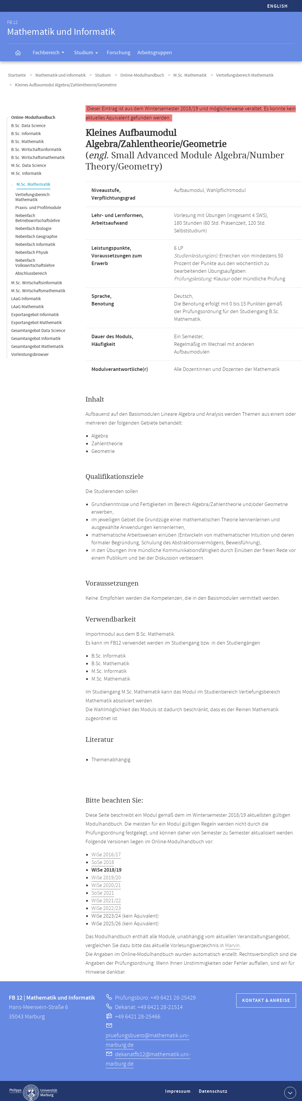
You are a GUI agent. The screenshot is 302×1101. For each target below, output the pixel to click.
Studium (88, 53)
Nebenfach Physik (31, 249)
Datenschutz (214, 1090)
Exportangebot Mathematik (36, 319)
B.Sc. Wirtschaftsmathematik (38, 154)
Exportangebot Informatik (35, 311)
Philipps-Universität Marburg (33, 1089)
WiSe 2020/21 (106, 881)
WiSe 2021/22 (106, 897)
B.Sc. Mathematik (27, 138)
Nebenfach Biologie (33, 225)
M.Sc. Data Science (28, 162)
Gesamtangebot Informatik (35, 335)
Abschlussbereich (31, 270)
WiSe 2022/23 (106, 904)
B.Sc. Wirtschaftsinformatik (36, 146)
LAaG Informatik (26, 295)
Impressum (178, 1090)
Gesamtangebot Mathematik (37, 343)
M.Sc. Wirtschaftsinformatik (36, 279)
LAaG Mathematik (27, 303)
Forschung (118, 52)
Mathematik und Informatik (57, 75)
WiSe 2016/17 (106, 851)
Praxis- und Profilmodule (38, 204)
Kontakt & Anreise (266, 997)
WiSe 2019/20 (106, 874)
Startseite (16, 75)
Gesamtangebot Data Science (38, 327)
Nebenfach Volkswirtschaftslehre (35, 259)
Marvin (232, 942)
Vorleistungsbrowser (30, 351)
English (277, 6)
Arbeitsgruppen (154, 52)
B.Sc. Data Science (28, 122)
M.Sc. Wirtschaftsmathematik (38, 287)
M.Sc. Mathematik (179, 75)
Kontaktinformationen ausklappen (289, 1089)
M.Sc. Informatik (26, 170)
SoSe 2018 (102, 858)
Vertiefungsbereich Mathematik (231, 75)
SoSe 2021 (102, 889)
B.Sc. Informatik (26, 130)
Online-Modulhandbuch (133, 75)
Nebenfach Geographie (36, 233)
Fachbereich (50, 53)
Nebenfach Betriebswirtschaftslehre (37, 214)
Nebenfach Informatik (35, 241)
